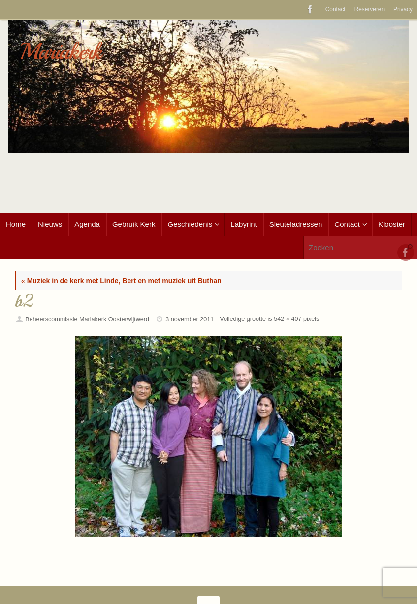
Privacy (403, 9)
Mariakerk (60, 51)
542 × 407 (287, 319)
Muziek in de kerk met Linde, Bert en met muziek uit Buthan (121, 281)
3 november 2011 (189, 319)
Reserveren (369, 9)
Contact (335, 9)
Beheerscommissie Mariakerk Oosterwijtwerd (87, 319)
